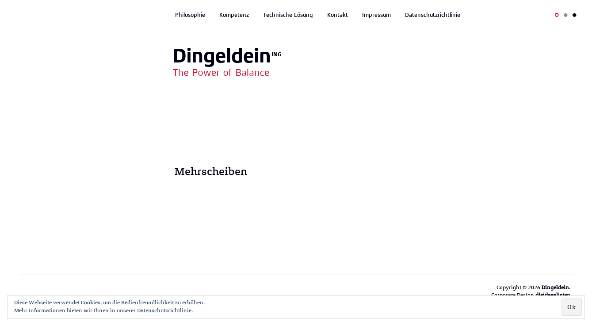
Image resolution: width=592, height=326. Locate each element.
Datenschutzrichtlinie (432, 15)
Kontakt (337, 15)
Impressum (376, 15)
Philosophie (190, 15)
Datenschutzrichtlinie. (165, 310)
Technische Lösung (288, 15)
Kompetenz (234, 15)
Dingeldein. (556, 287)
